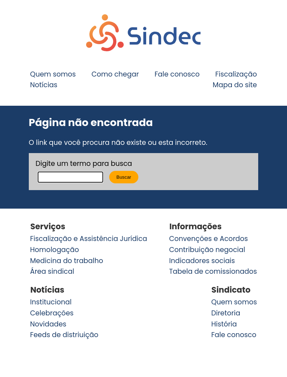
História (224, 324)
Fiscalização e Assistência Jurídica (88, 239)
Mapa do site (235, 85)
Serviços (47, 226)
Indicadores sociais (202, 261)
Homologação (54, 250)
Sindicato (231, 289)
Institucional (51, 302)
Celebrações (52, 313)
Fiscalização (236, 74)
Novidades (48, 324)
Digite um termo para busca (84, 163)
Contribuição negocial (207, 250)
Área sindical (52, 271)
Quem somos (53, 74)
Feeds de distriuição (64, 335)
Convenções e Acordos (208, 239)
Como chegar (115, 74)
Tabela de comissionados (213, 271)
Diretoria (225, 313)
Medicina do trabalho (66, 261)
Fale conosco (177, 74)
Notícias (44, 85)
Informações (195, 226)
